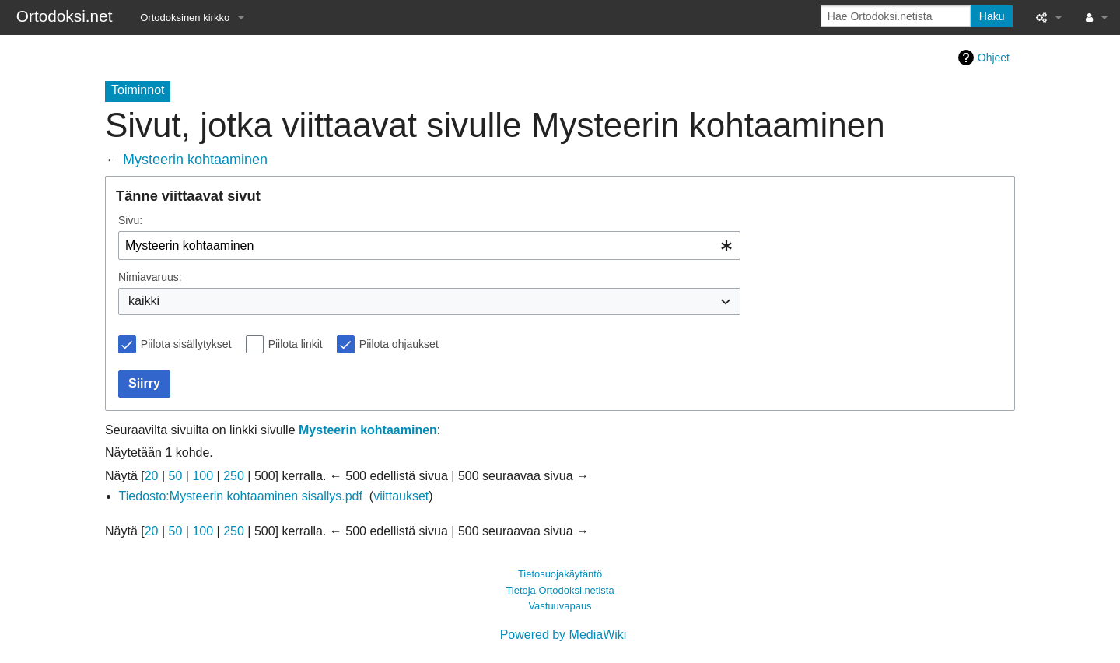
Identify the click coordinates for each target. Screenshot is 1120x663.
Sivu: (130, 220)
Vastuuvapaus (559, 606)
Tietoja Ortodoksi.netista (560, 590)
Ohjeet (994, 57)
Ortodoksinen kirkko (184, 17)
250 (233, 475)
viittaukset (401, 496)
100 (202, 475)
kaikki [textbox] (143, 300)
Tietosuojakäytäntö (560, 574)
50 (176, 475)
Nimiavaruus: (150, 277)
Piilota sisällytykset (186, 344)
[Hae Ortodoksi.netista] (896, 16)
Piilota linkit (295, 344)
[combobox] (429, 245)
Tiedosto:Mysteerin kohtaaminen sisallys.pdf (240, 496)
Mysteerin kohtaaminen (195, 159)
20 (152, 475)
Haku (992, 16)
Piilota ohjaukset (399, 344)
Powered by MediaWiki (563, 634)
